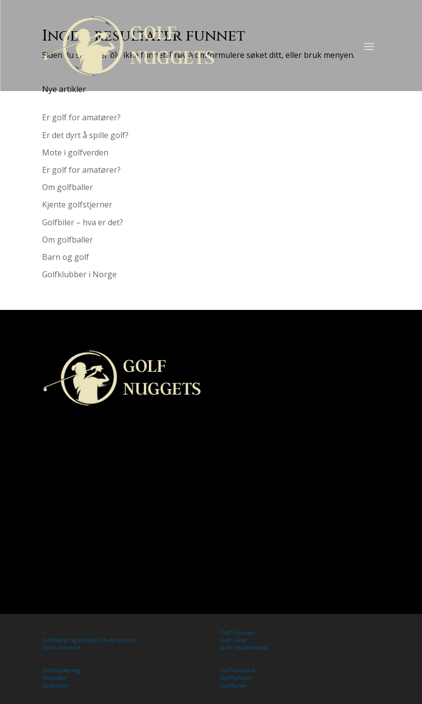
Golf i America (61, 647)
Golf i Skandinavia (243, 647)
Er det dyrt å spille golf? (85, 135)
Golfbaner (233, 685)
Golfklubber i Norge (79, 274)
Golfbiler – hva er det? (82, 222)
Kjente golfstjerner (77, 204)
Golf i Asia (233, 640)
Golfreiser (55, 685)
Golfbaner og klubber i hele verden (89, 640)
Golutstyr (54, 677)
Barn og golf (65, 256)
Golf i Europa (237, 632)
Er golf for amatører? (81, 117)
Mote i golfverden (75, 152)
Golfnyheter (236, 677)
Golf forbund (237, 670)
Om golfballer (67, 187)
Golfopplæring (61, 670)
